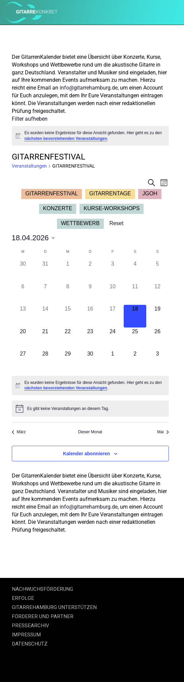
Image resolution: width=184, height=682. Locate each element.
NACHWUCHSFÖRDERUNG (42, 589)
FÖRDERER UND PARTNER (42, 616)
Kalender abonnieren (86, 453)
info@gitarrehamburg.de (89, 87)
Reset (116, 223)
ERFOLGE (23, 598)
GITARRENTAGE (110, 193)
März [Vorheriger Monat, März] (19, 432)
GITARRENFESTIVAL (51, 193)
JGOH (149, 193)
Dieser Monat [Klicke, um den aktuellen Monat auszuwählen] (90, 432)
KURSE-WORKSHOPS (112, 208)
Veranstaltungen (29, 166)
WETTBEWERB (80, 223)
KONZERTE (57, 208)
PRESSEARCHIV (30, 625)
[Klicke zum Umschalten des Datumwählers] (33, 237)
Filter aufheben (30, 119)
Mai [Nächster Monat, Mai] (162, 432)
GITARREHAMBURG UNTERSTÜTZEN (54, 607)
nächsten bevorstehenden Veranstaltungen (65, 138)
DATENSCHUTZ (30, 644)
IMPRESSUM (26, 634)
